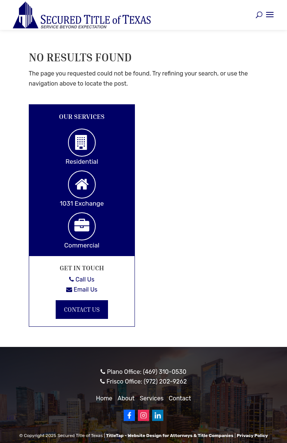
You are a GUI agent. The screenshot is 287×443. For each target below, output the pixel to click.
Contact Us (82, 309)
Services (152, 398)
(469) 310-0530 (164, 371)
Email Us (82, 289)
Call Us (81, 279)
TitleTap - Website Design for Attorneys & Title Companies (170, 435)
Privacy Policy (252, 435)
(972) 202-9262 (165, 381)
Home (104, 398)
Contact (180, 398)
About (126, 398)
